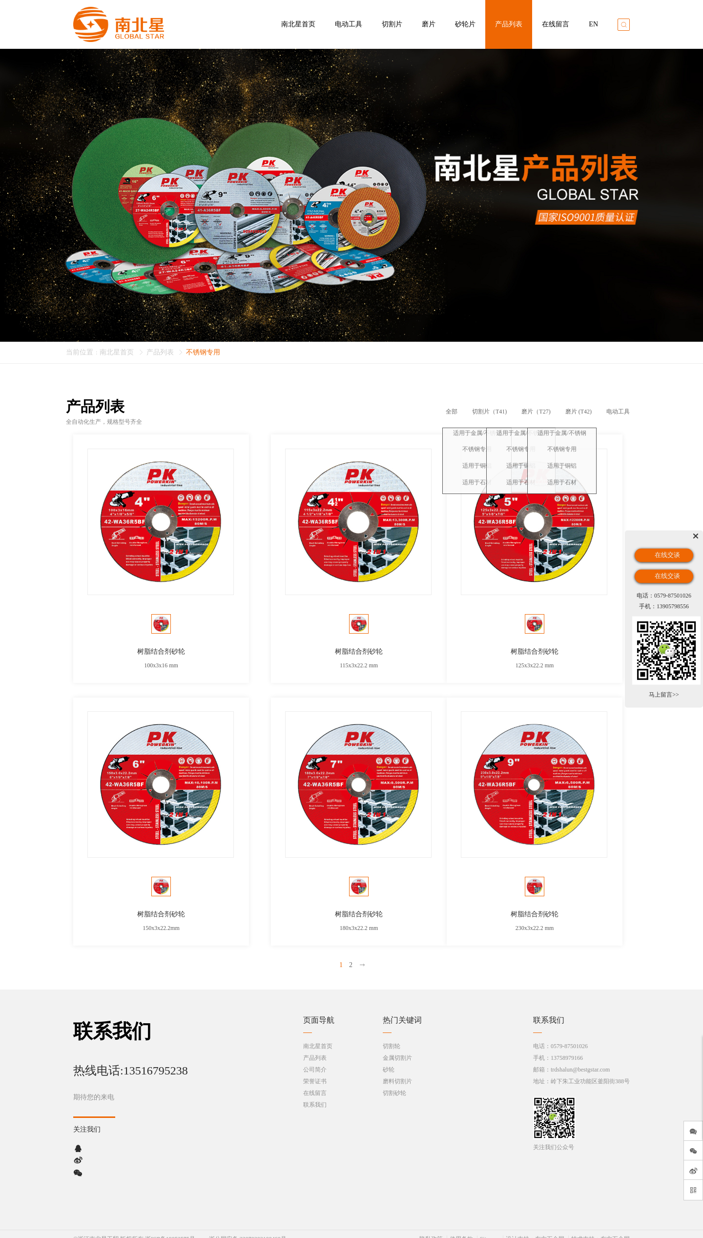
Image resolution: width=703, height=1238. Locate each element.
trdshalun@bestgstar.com (580, 1059)
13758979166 (567, 1048)
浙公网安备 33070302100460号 (248, 1229)
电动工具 (348, 24)
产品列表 (508, 24)
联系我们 (315, 1095)
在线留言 (555, 24)
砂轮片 (465, 24)
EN (593, 24)
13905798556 (673, 605)
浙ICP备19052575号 (170, 1229)
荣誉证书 (315, 1071)
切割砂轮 (394, 1083)
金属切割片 (397, 1048)
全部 (451, 411)
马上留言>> (664, 694)
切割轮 (391, 1036)
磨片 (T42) (578, 411)
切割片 (392, 24)
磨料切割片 (397, 1071)
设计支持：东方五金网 (535, 1229)
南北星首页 (298, 24)
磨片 (428, 24)
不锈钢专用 (203, 352)
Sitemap (489, 1229)
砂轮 (388, 1059)
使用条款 (461, 1229)
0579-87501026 (569, 1036)
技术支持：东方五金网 (600, 1229)
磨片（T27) (535, 411)
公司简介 (315, 1059)
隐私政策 (431, 1229)
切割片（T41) (489, 411)
